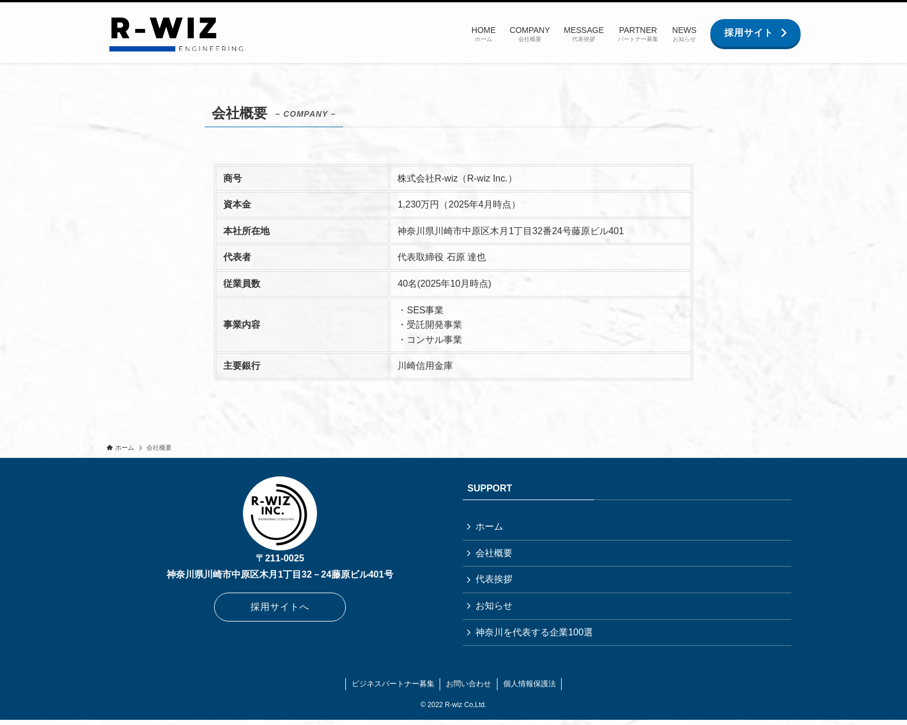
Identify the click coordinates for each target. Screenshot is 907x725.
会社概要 (495, 555)
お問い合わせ (468, 689)
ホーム (490, 527)
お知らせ (495, 609)
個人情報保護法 (529, 689)
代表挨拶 (495, 582)
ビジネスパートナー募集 (393, 689)
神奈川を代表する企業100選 (535, 637)
